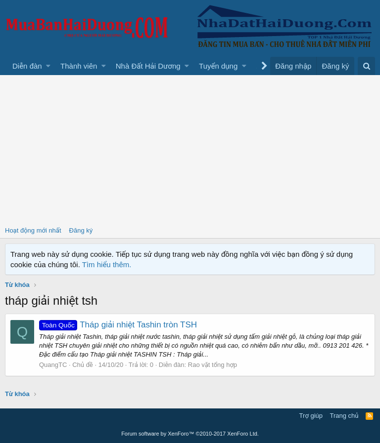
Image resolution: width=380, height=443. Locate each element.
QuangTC (53, 364)
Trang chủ (344, 415)
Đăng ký (81, 230)
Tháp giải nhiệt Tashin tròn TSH (118, 324)
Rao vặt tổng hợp (212, 364)
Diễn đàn (27, 66)
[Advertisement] (190, 149)
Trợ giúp (311, 415)
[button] (48, 66)
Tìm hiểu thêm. (107, 264)
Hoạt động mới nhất (33, 230)
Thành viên (78, 66)
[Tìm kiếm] (366, 66)
